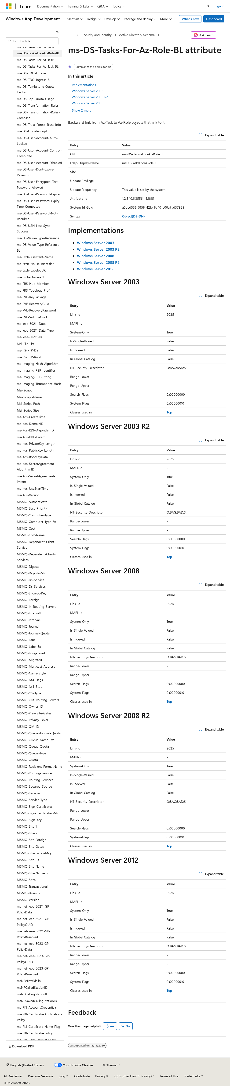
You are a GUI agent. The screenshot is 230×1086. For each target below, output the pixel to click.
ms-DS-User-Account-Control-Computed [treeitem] (39, 153)
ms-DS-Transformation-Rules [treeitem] (37, 105)
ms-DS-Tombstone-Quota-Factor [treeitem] (36, 89)
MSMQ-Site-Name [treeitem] (30, 866)
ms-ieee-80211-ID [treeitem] (29, 337)
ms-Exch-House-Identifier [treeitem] (35, 263)
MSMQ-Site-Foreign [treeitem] (31, 839)
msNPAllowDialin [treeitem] (29, 980)
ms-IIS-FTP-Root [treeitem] (29, 357)
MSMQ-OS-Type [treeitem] (29, 693)
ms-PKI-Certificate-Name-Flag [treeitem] (38, 1026)
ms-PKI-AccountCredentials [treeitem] (37, 1007)
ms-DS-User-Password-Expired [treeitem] (39, 194)
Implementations (84, 85)
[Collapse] (57, 31)
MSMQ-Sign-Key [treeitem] (29, 820)
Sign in (219, 6)
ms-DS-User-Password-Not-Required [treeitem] (37, 216)
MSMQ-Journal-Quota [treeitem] (33, 633)
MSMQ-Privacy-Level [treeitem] (32, 719)
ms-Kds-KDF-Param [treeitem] (31, 437)
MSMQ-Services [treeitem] (28, 793)
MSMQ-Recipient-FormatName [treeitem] (39, 766)
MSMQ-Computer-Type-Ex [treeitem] (36, 521)
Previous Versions (40, 1076)
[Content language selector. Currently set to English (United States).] (25, 1065)
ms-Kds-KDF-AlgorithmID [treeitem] (35, 430)
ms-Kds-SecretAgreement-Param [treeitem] (36, 479)
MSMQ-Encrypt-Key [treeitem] (31, 593)
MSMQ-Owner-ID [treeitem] (30, 706)
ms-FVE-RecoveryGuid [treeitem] (33, 303)
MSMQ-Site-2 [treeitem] (27, 833)
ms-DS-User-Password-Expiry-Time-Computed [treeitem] (39, 204)
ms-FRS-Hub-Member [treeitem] (33, 283)
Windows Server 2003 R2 (90, 97)
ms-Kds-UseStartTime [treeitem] (32, 488)
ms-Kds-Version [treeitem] (28, 495)
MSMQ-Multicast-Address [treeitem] (36, 666)
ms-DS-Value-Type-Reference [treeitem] (38, 238)
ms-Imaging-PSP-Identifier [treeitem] (36, 370)
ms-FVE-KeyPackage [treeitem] (31, 297)
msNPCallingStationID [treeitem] (32, 994)
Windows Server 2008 (87, 103)
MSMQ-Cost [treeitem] (26, 528)
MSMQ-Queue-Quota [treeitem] (33, 746)
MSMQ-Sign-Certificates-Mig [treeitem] (38, 813)
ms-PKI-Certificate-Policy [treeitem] (35, 1033)
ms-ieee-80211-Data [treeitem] (31, 323)
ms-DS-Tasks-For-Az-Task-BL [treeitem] (37, 66)
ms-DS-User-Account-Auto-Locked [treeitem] (37, 141)
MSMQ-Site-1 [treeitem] (27, 826)
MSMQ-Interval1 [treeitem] (29, 613)
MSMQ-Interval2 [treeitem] (29, 620)
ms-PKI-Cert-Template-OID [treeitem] (36, 1040)
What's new (190, 19)
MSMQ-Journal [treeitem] (28, 626)
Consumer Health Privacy (132, 1076)
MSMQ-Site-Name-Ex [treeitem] (32, 873)
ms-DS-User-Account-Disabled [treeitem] (39, 162)
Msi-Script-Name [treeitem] (29, 397)
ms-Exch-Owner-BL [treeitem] (31, 277)
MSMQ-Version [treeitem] (28, 900)
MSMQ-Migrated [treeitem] (29, 660)
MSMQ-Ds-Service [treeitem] (30, 580)
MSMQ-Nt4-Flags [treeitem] (30, 679)
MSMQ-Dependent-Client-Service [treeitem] (36, 544)
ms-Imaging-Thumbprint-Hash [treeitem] (39, 383)
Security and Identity (97, 35)
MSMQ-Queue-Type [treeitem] (31, 753)
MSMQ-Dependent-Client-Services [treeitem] (36, 557)
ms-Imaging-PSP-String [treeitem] (34, 377)
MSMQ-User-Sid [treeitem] (29, 893)
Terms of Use (169, 1076)
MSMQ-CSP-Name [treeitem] (30, 535)
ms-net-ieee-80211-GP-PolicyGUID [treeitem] (34, 921)
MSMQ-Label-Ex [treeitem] (29, 646)
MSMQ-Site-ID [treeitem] (28, 860)
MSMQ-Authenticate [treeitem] (32, 502)
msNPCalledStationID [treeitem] (32, 987)
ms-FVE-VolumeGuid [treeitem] (32, 317)
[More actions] (222, 35)
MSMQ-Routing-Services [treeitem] (35, 780)
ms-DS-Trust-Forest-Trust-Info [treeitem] (39, 124)
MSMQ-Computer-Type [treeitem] (34, 515)
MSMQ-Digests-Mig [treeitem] (31, 573)
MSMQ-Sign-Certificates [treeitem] (34, 806)
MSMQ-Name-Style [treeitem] (31, 673)
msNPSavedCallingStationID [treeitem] (37, 1001)
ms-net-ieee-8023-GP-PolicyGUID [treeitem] (33, 959)
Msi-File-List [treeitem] (25, 343)
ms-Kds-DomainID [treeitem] (30, 423)
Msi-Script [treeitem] (24, 390)
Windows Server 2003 (87, 91)
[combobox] (32, 41)
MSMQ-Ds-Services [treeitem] (31, 586)
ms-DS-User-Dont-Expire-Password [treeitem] (36, 172)
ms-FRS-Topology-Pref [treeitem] (33, 290)
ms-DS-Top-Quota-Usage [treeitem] (35, 99)
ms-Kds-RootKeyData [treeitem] (32, 457)
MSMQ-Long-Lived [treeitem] (31, 653)
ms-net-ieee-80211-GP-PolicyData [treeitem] (34, 909)
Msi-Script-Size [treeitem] (28, 410)
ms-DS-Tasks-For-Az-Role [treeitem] (35, 46)
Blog (62, 1076)
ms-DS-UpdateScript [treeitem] (32, 131)
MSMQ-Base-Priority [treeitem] (32, 508)
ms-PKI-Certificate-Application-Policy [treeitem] (39, 1017)
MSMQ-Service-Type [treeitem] (32, 799)
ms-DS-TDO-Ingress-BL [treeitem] (34, 79)
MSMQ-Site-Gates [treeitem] (30, 846)
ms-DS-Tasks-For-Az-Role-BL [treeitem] (38, 53)
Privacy (100, 1076)
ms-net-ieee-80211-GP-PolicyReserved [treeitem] (34, 934)
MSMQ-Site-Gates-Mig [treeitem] (34, 853)
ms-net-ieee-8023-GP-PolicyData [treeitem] (33, 946)
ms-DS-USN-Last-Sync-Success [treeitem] (34, 228)
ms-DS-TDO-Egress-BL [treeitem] (33, 73)
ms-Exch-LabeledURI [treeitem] (32, 270)
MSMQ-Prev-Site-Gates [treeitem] (34, 713)
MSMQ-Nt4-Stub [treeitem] (29, 686)
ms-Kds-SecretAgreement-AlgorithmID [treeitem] (36, 466)
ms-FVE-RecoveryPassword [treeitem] (36, 310)
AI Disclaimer (13, 1076)
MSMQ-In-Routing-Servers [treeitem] (36, 606)
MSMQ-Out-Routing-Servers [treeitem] (38, 700)
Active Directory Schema (137, 35)
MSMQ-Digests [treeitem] (28, 566)
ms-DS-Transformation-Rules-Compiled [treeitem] (38, 115)
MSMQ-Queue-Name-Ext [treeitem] (35, 740)
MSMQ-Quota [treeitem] (27, 759)
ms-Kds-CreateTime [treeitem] (31, 417)
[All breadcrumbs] (72, 35)
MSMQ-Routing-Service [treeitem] (34, 773)
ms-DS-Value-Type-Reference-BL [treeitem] (39, 247)
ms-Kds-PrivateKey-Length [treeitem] (36, 443)
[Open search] (208, 6)
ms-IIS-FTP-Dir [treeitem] (27, 350)
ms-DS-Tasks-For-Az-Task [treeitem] (35, 60)
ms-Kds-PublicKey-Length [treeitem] (35, 450)
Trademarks (192, 1076)
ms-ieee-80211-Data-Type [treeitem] (35, 330)
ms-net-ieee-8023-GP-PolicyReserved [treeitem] (33, 971)
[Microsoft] (9, 6)
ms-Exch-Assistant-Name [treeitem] (35, 257)
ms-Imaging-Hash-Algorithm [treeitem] (37, 363)
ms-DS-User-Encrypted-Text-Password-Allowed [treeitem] (38, 184)
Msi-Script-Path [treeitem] (28, 403)
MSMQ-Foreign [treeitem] (28, 599)
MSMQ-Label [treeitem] (26, 639)
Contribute (82, 1076)
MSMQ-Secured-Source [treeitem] (34, 786)
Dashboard (214, 19)
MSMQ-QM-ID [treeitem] (28, 726)
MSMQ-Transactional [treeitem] (32, 886)
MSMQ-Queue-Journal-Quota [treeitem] (39, 733)
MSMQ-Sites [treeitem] (26, 879)
